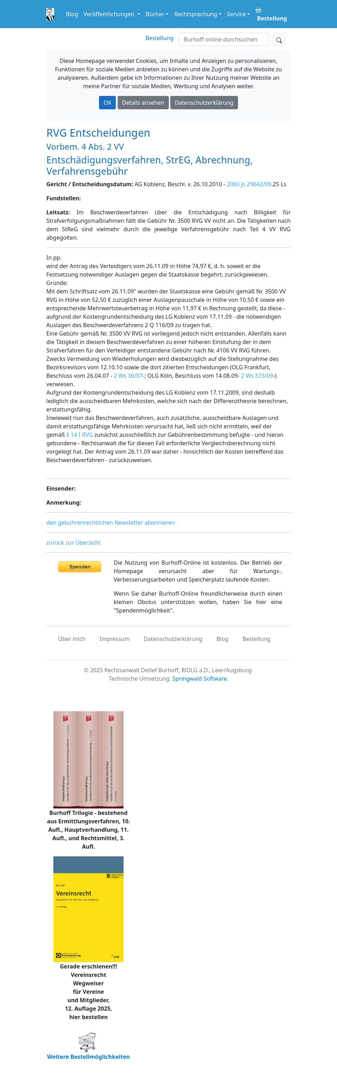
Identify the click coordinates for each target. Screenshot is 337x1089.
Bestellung (159, 38)
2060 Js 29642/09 (249, 184)
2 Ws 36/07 (128, 376)
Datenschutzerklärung (204, 102)
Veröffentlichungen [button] (110, 14)
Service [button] (236, 14)
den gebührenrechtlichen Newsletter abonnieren (110, 522)
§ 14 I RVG (79, 435)
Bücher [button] (155, 14)
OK (107, 102)
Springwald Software (199, 678)
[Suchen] (224, 39)
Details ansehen (143, 102)
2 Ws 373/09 (257, 376)
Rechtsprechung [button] (195, 14)
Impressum (115, 639)
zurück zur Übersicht (73, 542)
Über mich (72, 639)
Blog (72, 14)
